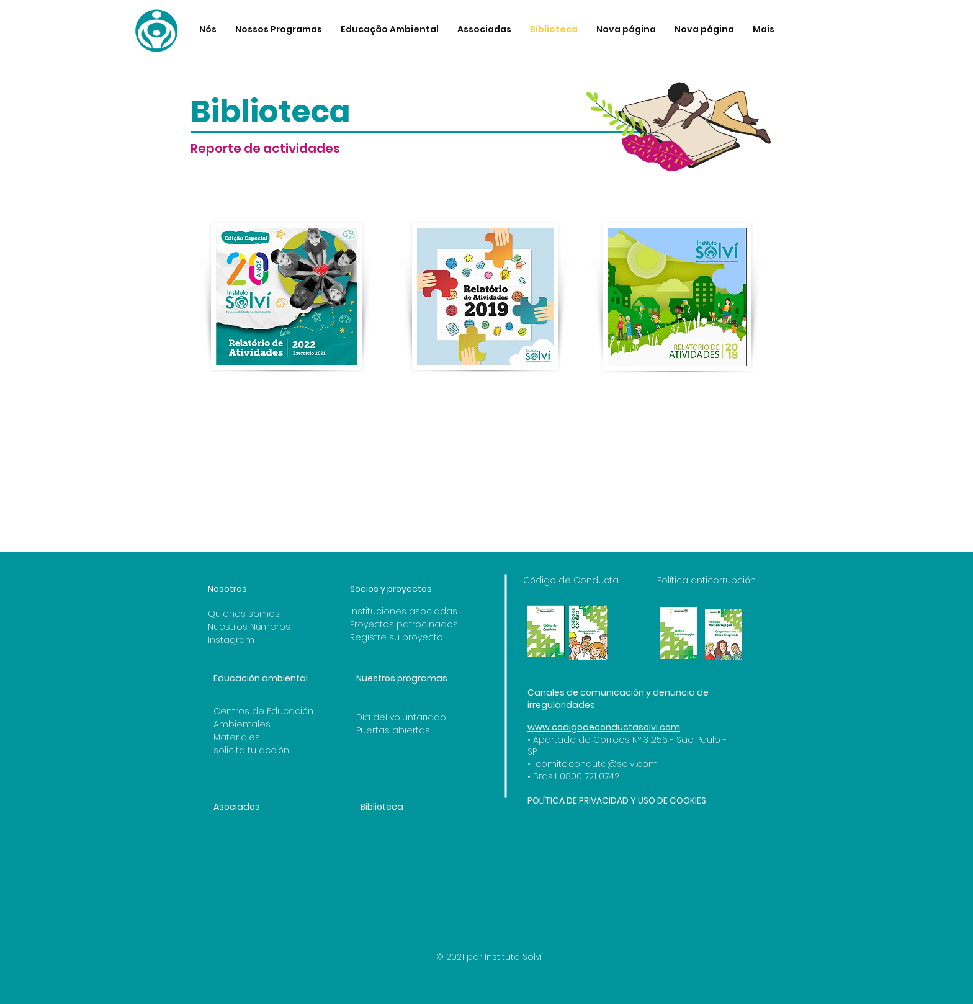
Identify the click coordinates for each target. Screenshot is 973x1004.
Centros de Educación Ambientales (263, 717)
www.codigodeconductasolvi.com (603, 727)
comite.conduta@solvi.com (597, 764)
